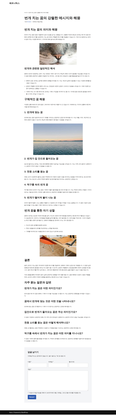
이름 (29, 363)
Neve (10, 414)
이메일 (50, 363)
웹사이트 (71, 363)
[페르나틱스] (14, 3)
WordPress (24, 414)
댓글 (29, 370)
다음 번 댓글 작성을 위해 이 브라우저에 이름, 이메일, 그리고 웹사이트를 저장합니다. (55, 394)
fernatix (29, 21)
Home (26, 12)
